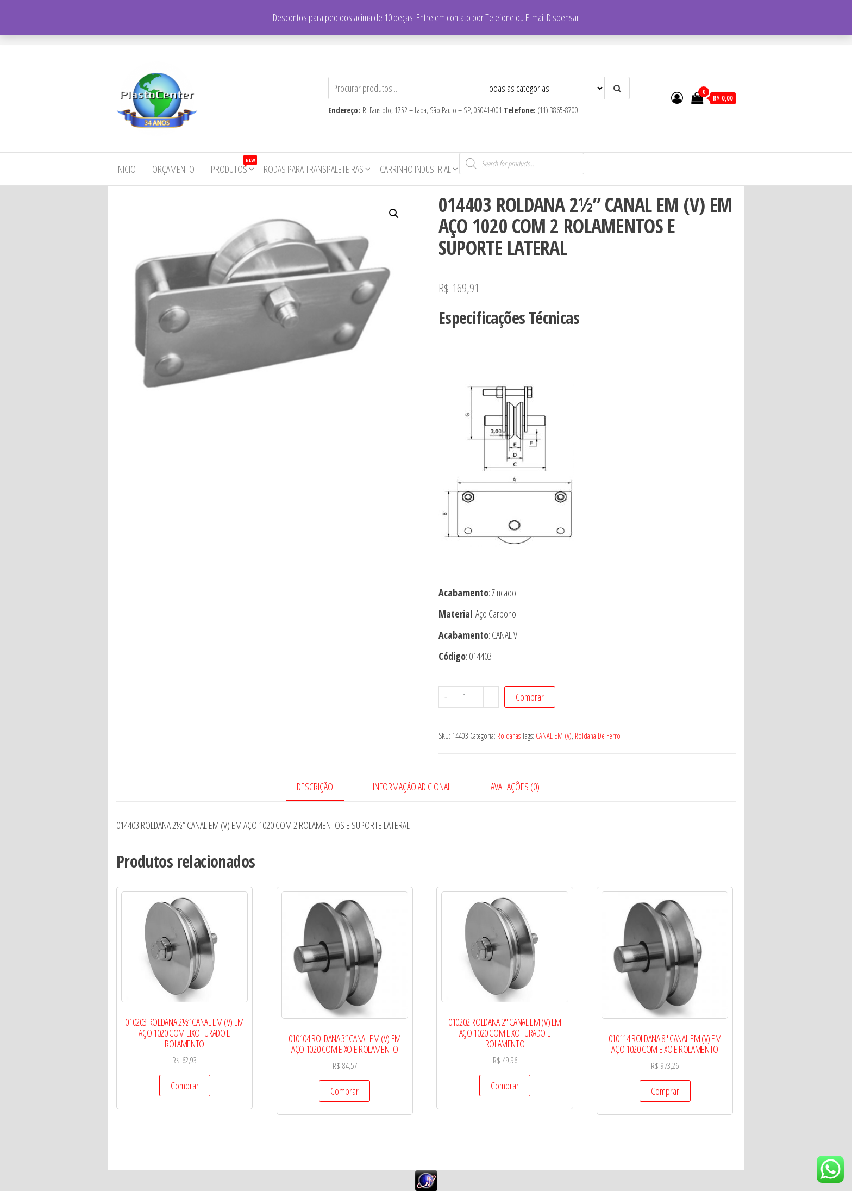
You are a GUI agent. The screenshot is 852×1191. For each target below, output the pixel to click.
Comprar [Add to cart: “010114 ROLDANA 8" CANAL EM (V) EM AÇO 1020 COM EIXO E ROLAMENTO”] (665, 1091)
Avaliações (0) (515, 786)
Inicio (126, 169)
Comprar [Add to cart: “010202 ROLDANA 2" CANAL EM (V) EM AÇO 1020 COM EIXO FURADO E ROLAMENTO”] (505, 1085)
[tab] (323, 787)
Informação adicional (412, 786)
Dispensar (563, 17)
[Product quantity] (468, 697)
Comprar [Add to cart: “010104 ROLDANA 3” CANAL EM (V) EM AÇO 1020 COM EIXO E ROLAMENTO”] (344, 1091)
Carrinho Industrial (415, 169)
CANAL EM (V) (554, 736)
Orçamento (173, 169)
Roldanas (509, 736)
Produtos (233, 165)
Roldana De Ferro (598, 736)
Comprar (530, 696)
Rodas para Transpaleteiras (314, 169)
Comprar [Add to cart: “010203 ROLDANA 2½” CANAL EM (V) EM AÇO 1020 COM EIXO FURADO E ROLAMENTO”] (185, 1085)
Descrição (315, 786)
